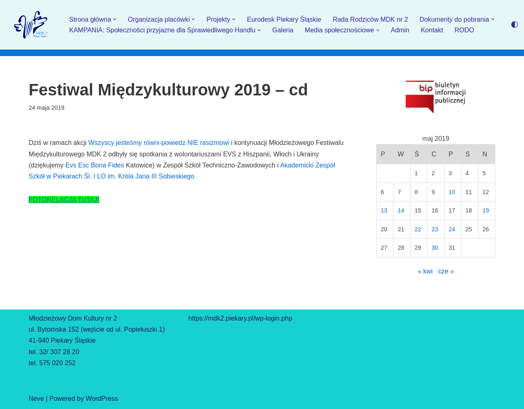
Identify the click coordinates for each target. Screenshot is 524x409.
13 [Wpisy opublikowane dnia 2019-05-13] (384, 210)
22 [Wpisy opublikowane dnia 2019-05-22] (418, 229)
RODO (464, 30)
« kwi (425, 271)
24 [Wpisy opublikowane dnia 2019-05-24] (452, 229)
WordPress (102, 398)
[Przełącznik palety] (514, 24)
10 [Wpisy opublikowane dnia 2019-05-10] (452, 192)
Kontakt (432, 30)
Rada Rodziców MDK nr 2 (370, 19)
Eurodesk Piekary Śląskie (284, 19)
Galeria (283, 30)
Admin (400, 30)
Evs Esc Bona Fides (95, 165)
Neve (36, 398)
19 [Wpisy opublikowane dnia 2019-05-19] (486, 210)
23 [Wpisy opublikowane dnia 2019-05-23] (434, 229)
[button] (114, 19)
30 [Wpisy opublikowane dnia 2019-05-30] (434, 247)
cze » (446, 271)
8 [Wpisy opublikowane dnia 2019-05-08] (416, 192)
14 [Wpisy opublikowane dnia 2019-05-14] (401, 210)
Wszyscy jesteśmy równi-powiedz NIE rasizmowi (158, 142)
